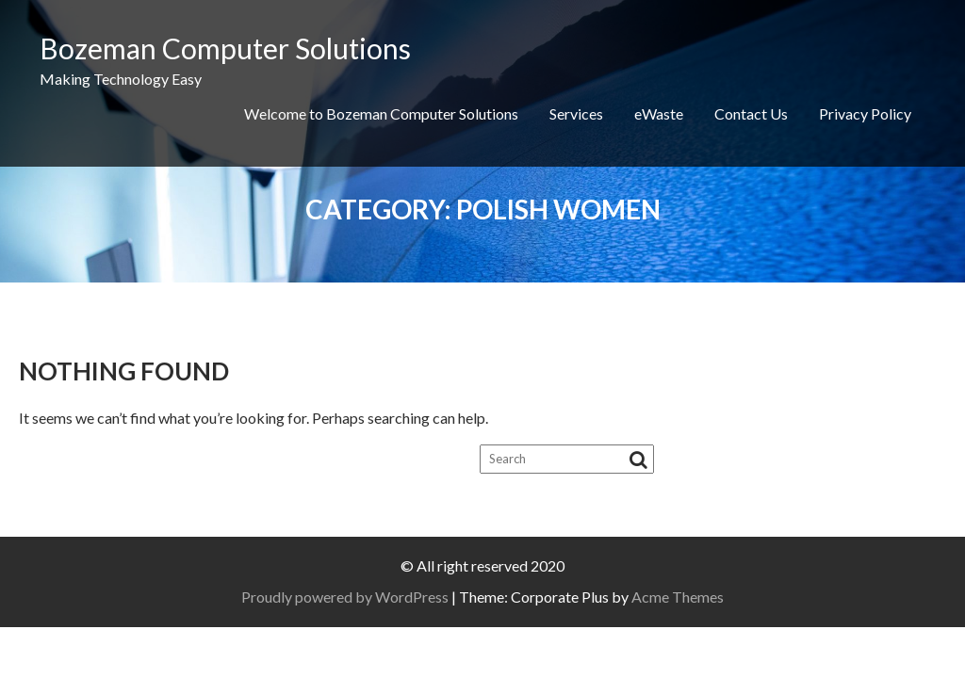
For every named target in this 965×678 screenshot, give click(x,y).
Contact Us (751, 113)
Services (576, 113)
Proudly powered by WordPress (345, 596)
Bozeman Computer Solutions (225, 48)
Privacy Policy (865, 113)
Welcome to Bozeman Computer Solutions (381, 113)
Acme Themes (677, 596)
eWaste (658, 113)
